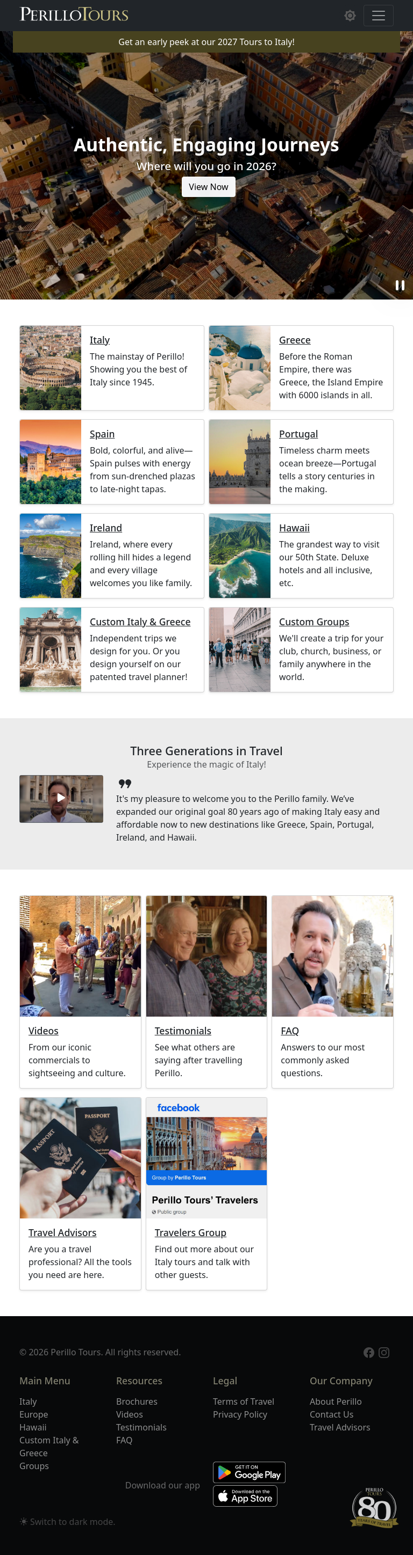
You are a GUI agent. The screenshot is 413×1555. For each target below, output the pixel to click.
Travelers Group (191, 1232)
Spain (102, 434)
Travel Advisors (63, 1232)
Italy (100, 340)
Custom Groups (314, 621)
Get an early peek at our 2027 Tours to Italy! (206, 42)
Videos (44, 1030)
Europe (33, 1414)
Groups (34, 1466)
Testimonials (183, 1030)
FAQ (290, 1030)
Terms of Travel (243, 1401)
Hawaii (294, 528)
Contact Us (331, 1414)
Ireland (106, 528)
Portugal (298, 434)
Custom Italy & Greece (140, 621)
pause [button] (400, 285)
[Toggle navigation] (379, 15)
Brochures (137, 1401)
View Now (208, 187)
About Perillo (336, 1401)
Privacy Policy (240, 1414)
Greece (295, 340)
